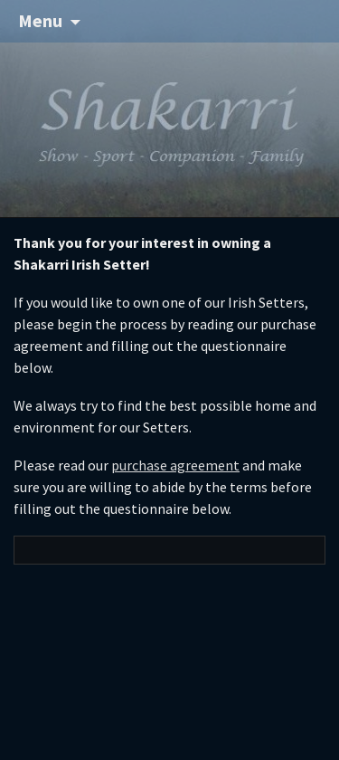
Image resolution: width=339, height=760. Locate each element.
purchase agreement (175, 465)
